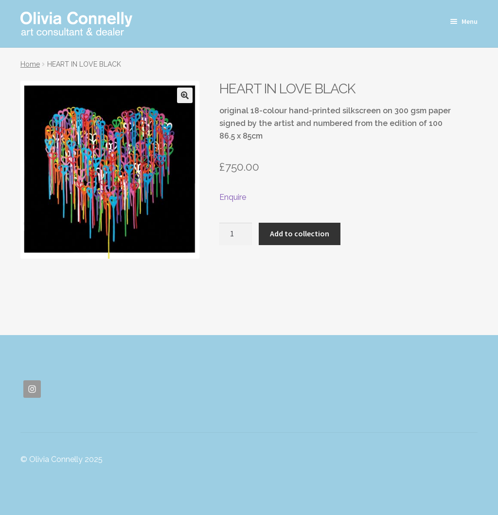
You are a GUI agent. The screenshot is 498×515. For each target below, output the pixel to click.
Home (30, 64)
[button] (185, 95)
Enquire (232, 197)
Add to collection (299, 233)
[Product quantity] (235, 234)
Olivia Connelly (76, 24)
